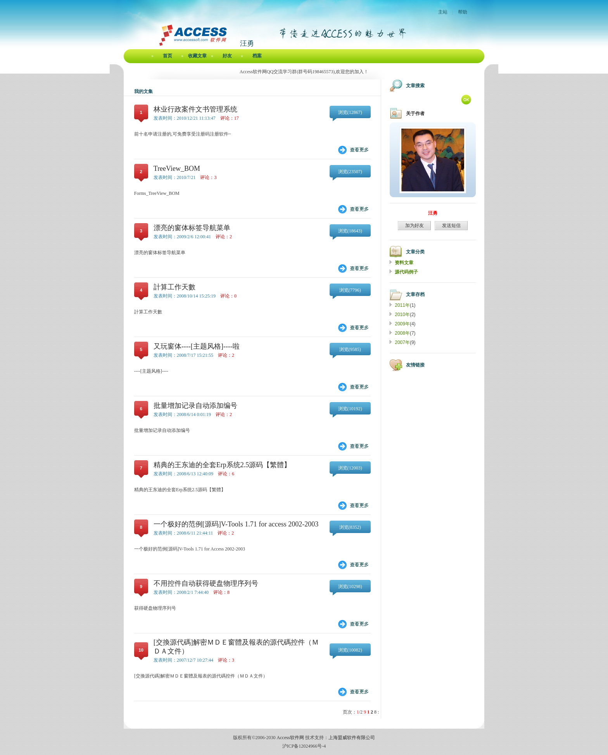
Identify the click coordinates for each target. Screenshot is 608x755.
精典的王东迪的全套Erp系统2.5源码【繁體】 (222, 465)
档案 (257, 55)
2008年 (402, 333)
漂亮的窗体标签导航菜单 (192, 228)
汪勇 (432, 213)
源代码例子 (406, 272)
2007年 (402, 342)
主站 (442, 12)
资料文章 (404, 262)
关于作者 (415, 113)
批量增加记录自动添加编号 (195, 405)
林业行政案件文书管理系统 (195, 109)
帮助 (462, 12)
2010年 (402, 314)
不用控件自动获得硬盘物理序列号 (206, 583)
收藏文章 (197, 55)
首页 (167, 55)
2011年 (402, 305)
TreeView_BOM (177, 168)
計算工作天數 (174, 287)
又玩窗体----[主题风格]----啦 (197, 346)
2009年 (402, 324)
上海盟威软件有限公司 (351, 737)
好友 (227, 55)
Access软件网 (290, 737)
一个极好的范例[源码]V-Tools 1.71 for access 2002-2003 (236, 524)
